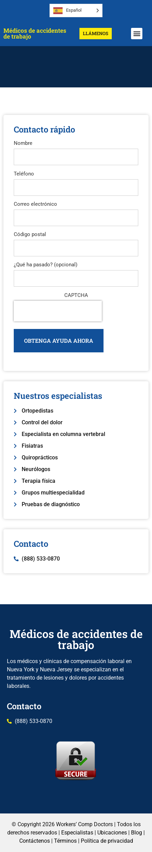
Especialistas (77, 832)
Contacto (24, 706)
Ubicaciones (112, 832)
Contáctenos (34, 841)
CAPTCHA (76, 295)
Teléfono (24, 174)
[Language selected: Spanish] (76, 10)
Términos (65, 841)
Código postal (30, 234)
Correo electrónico (35, 204)
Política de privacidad (107, 841)
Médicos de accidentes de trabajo (34, 33)
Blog (136, 832)
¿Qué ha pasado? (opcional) (45, 264)
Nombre (23, 143)
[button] (136, 33)
